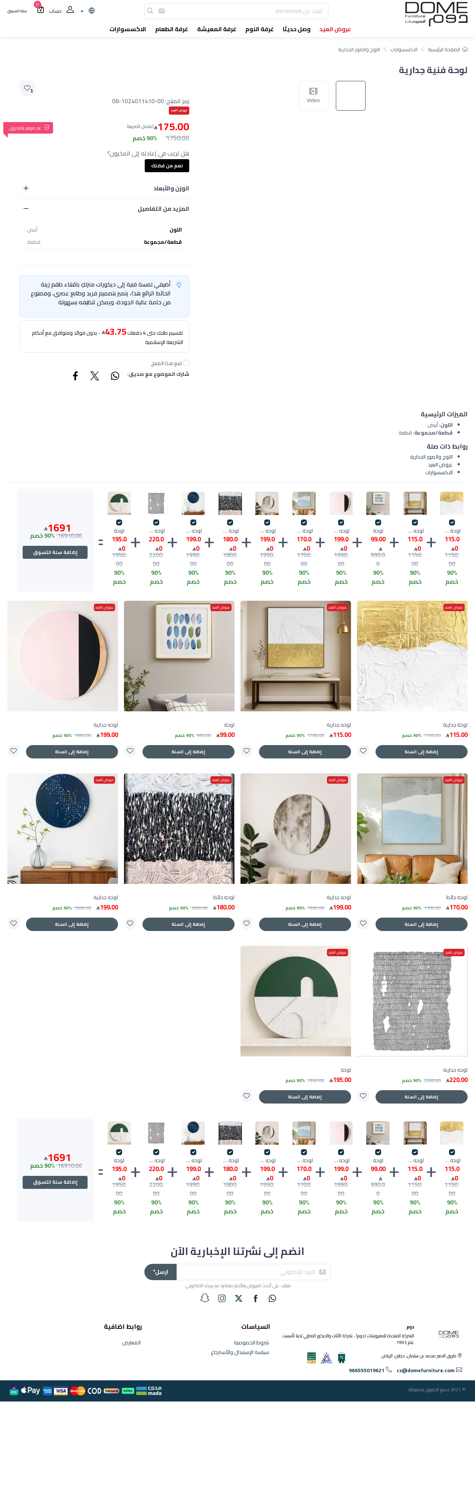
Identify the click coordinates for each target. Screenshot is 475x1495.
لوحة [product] (229, 725)
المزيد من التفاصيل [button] (163, 208)
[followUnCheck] (186, 363)
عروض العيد (440, 464)
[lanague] (87, 11)
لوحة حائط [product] (457, 897)
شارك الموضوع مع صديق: (158, 374)
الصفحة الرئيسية (448, 49)
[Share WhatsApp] (114, 377)
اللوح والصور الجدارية (359, 49)
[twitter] (238, 1298)
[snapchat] (205, 1298)
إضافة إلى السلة (421, 751)
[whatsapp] (272, 1298)
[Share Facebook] (75, 377)
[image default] (354, 349)
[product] (412, 656)
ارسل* (160, 1271)
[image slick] (317, 349)
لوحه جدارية (415, 531)
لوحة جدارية (452, 531)
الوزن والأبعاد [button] (171, 188)
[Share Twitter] (95, 377)
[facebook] (255, 1298)
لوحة (378, 531)
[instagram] (222, 1298)
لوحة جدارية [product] (455, 725)
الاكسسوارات (403, 49)
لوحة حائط (304, 531)
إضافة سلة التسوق (55, 552)
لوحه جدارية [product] (339, 725)
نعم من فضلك (167, 165)
